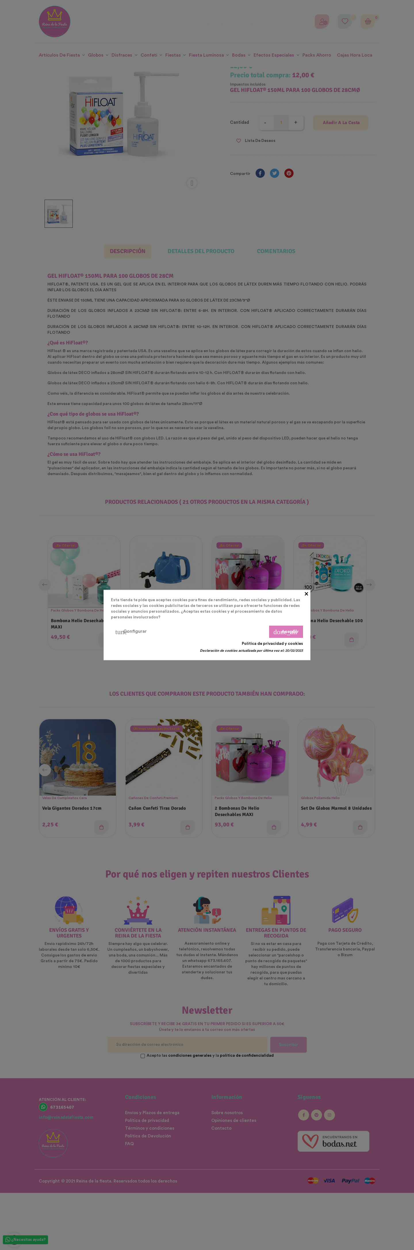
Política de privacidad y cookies (272, 644)
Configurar (131, 632)
